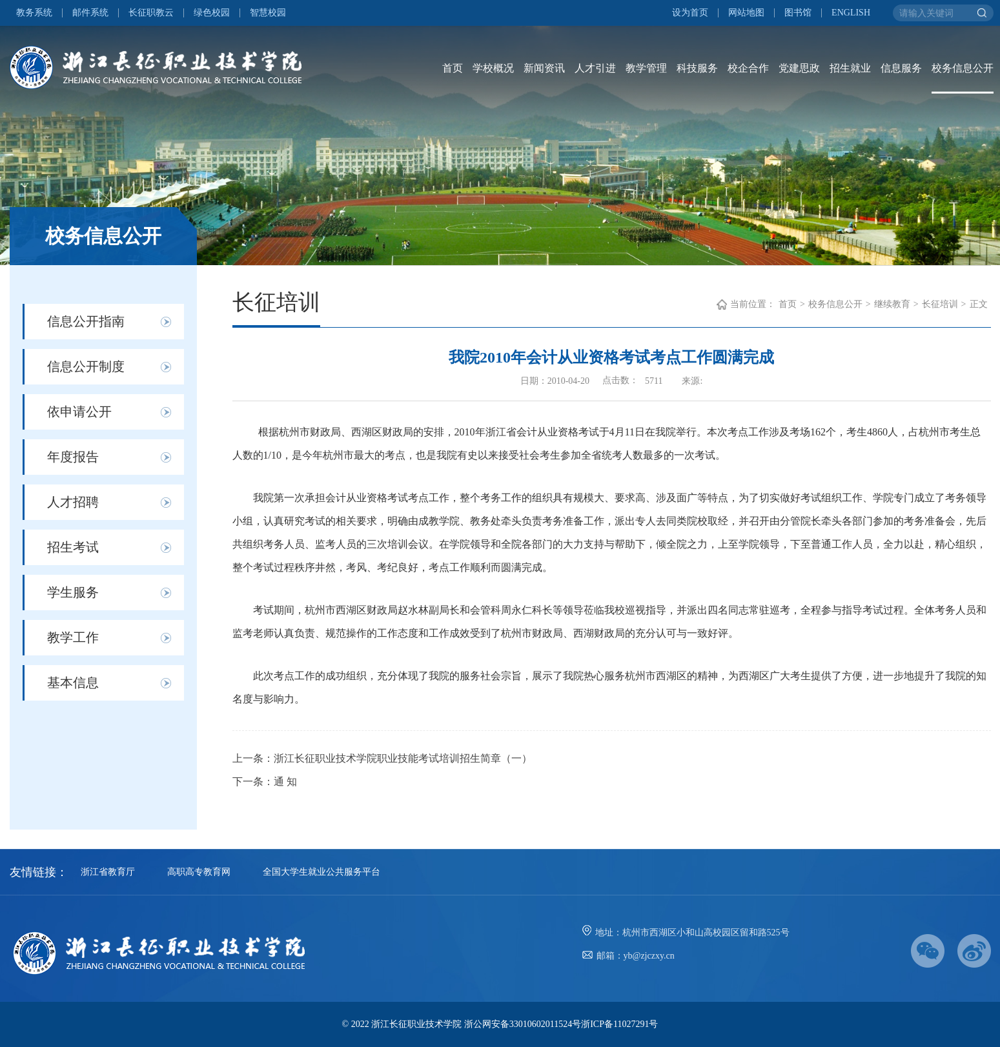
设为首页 (690, 12)
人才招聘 (73, 502)
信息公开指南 (86, 321)
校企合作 (748, 68)
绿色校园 (212, 12)
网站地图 (746, 12)
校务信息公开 (963, 68)
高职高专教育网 (198, 872)
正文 (979, 304)
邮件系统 (90, 12)
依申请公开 (79, 411)
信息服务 (901, 68)
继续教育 (892, 304)
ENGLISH (851, 12)
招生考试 (73, 547)
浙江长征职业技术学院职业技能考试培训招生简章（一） (403, 758)
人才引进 (595, 68)
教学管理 (646, 68)
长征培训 (940, 304)
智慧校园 (268, 12)
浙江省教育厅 (108, 872)
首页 (452, 68)
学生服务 (73, 592)
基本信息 (73, 682)
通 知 (285, 781)
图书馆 (797, 12)
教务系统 (34, 12)
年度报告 (73, 457)
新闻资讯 (544, 68)
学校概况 (493, 68)
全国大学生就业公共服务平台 (321, 872)
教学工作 (73, 637)
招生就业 (850, 68)
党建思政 (799, 68)
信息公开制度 (86, 366)
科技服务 (697, 68)
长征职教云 (151, 12)
